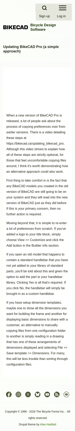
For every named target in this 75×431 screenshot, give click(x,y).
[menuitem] (45, 16)
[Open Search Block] (44, 8)
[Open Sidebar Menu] (62, 8)
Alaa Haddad (48, 424)
